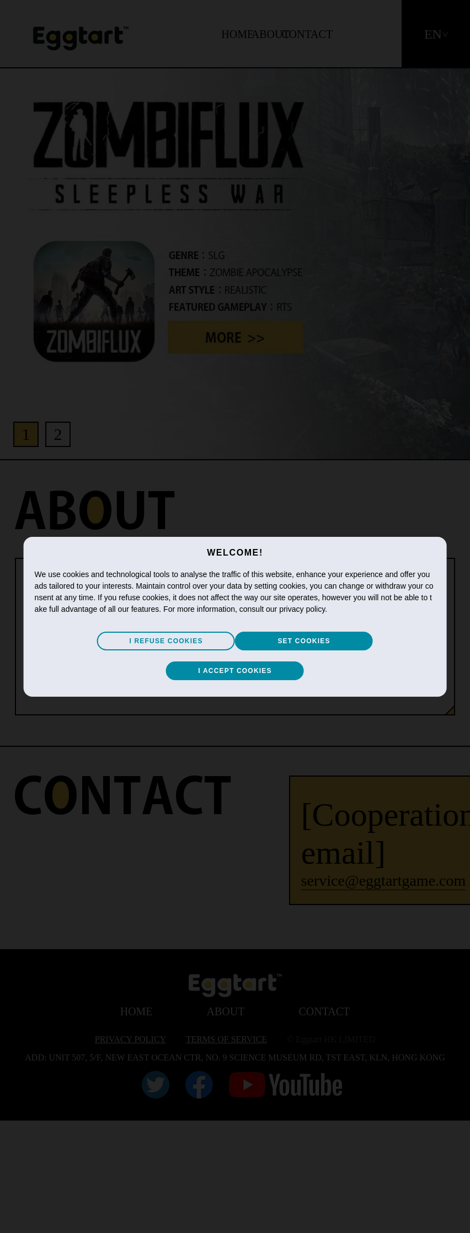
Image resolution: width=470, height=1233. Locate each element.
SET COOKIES (303, 641)
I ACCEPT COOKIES (234, 671)
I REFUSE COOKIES (165, 641)
